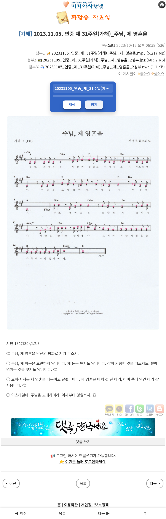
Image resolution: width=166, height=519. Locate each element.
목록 (62, 513)
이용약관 (71, 504)
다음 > (155, 483)
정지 (94, 104)
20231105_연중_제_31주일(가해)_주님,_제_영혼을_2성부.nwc (94, 66)
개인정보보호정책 (95, 504)
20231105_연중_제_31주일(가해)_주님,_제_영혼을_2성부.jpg (91, 60)
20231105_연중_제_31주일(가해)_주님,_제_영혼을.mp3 (96, 53)
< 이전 (11, 483)
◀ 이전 (21, 513)
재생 (72, 104)
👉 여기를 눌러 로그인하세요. (83, 461)
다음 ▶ (104, 513)
